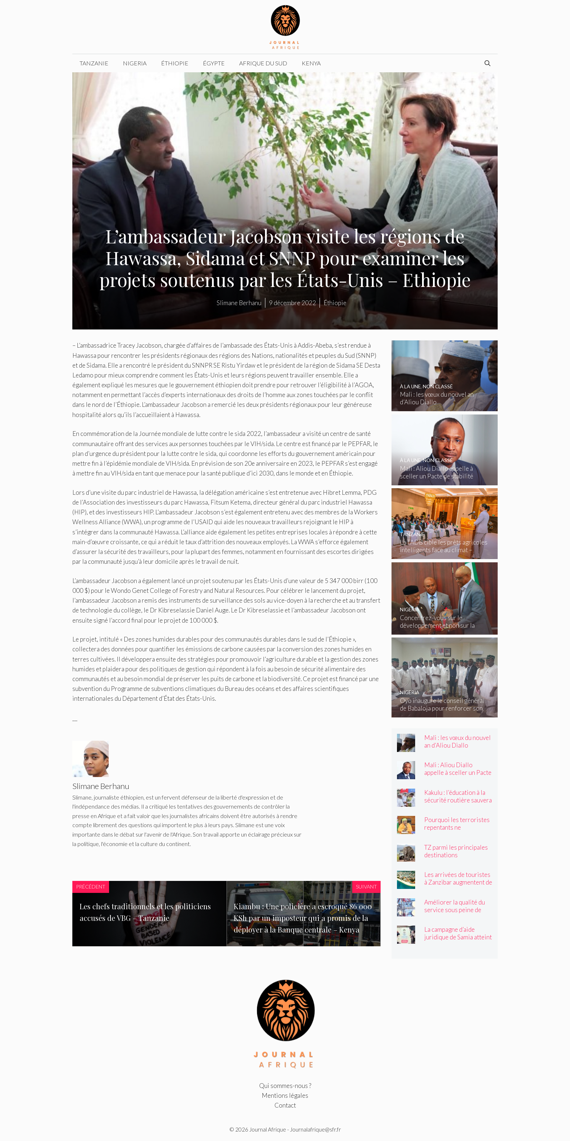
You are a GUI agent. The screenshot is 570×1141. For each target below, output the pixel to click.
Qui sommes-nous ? (285, 1085)
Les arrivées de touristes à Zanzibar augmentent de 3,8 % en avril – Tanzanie (458, 882)
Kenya (311, 63)
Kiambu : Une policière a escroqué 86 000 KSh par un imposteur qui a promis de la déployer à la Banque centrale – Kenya (303, 917)
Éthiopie (174, 63)
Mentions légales (285, 1095)
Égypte (214, 63)
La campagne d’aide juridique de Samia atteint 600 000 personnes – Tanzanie (458, 941)
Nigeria (134, 63)
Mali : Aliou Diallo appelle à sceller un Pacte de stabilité (457, 772)
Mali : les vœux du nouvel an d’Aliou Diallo (457, 741)
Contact (285, 1105)
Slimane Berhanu (239, 303)
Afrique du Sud (263, 63)
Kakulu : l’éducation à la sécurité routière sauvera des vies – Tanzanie (458, 800)
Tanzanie (94, 63)
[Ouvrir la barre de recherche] (487, 63)
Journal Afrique (267, 1129)
